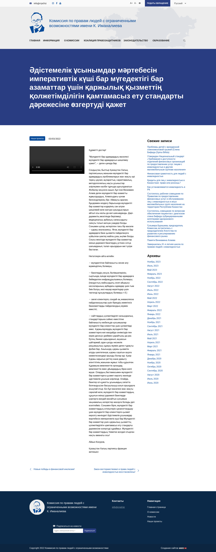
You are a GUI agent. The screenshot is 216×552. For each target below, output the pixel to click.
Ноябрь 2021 (153, 321)
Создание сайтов (169, 547)
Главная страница (156, 506)
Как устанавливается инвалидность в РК (166, 188)
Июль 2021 (152, 334)
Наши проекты (37, 138)
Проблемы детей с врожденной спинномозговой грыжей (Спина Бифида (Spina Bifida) (163, 149)
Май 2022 (152, 297)
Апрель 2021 (153, 342)
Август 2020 (153, 374)
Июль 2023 (152, 265)
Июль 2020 (152, 378)
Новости (151, 516)
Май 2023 (152, 269)
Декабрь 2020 (154, 358)
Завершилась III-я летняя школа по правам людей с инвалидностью (165, 245)
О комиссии (72, 40)
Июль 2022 (152, 289)
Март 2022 (152, 305)
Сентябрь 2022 (155, 281)
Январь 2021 (153, 354)
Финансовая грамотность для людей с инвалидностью (166, 174)
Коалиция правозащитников (102, 40)
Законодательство (137, 40)
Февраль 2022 (154, 309)
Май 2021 (152, 338)
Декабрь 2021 (154, 317)
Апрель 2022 (153, 301)
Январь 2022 (153, 313)
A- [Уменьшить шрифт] (135, 3)
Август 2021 (153, 330)
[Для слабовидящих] (139, 3)
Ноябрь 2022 (153, 277)
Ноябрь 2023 (153, 261)
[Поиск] (184, 41)
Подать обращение (157, 3)
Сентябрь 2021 (155, 326)
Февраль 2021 (154, 350)
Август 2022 (153, 285)
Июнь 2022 (152, 293)
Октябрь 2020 (154, 366)
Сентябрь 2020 (155, 370)
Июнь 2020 (152, 382)
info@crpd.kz (38, 3)
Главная (34, 40)
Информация (52, 40)
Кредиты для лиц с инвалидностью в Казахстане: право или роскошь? (166, 181)
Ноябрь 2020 (153, 362)
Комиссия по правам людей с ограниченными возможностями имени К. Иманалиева (92, 22)
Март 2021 (152, 346)
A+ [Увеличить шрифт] (130, 3)
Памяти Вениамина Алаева (161, 239)
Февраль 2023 (154, 273)
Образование (161, 40)
